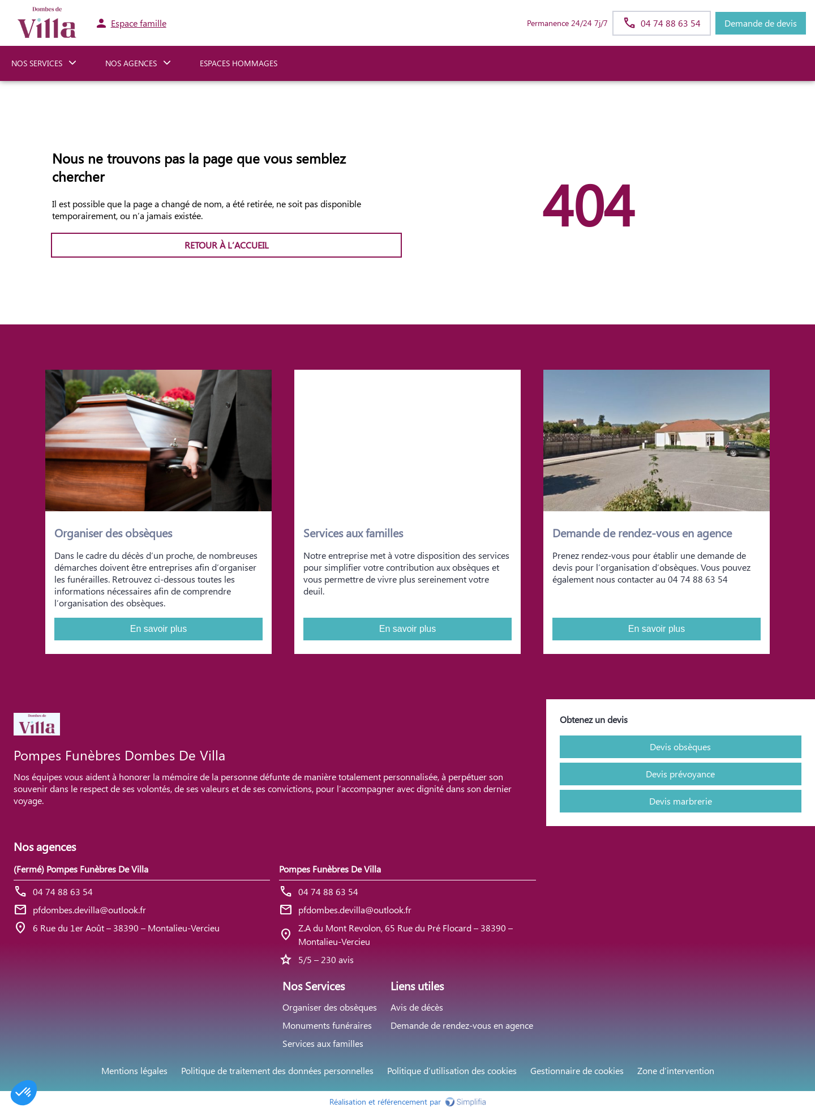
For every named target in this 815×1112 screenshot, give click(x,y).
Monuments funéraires (327, 1025)
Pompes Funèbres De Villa (330, 869)
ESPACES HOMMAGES (238, 63)
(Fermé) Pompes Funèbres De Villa (81, 869)
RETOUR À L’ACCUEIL (227, 245)
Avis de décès (417, 1007)
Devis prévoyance (680, 774)
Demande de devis (760, 23)
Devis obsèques (680, 746)
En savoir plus (158, 629)
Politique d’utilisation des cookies (452, 1070)
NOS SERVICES (36, 63)
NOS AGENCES (131, 63)
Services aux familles (322, 1043)
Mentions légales (134, 1070)
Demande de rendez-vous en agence (462, 1025)
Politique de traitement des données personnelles (277, 1070)
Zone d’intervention (675, 1070)
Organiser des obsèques (329, 1007)
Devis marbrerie (680, 801)
